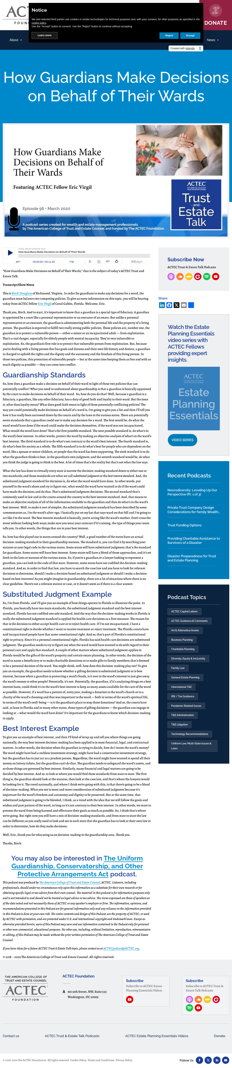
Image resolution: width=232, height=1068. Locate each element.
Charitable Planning (183, 650)
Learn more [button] (44, 35)
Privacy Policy (124, 1061)
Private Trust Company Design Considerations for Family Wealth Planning (192, 510)
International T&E (181, 689)
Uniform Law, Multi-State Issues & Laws (191, 751)
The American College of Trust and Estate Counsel (69, 882)
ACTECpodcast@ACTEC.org (121, 948)
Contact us (12, 1036)
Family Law (178, 670)
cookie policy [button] (39, 22)
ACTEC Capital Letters (184, 611)
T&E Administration (182, 719)
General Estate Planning (185, 680)
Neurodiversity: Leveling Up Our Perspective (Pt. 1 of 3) (192, 492)
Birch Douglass (21, 293)
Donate (219, 1036)
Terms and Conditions (101, 1061)
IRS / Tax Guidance (182, 699)
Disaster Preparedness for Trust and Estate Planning (191, 558)
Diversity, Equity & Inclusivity (188, 660)
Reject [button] (169, 35)
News (213, 40)
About (16, 40)
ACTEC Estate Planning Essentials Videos (157, 1036)
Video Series (182, 440)
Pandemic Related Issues (186, 709)
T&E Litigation (179, 729)
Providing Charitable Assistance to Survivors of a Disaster (193, 541)
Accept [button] (190, 35)
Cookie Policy (78, 1061)
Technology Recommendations (189, 738)
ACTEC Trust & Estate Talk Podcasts (72, 1036)
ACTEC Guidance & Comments (189, 621)
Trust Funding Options (184, 525)
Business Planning (182, 640)
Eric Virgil (44, 303)
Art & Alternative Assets (185, 631)
